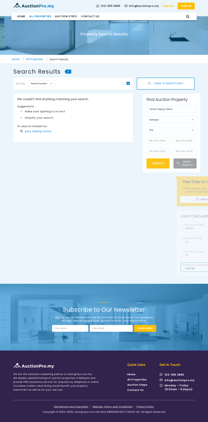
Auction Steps (66, 16)
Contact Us (90, 16)
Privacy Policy (145, 406)
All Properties (40, 16)
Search (164, 163)
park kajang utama (38, 131)
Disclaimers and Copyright (71, 406)
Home (21, 16)
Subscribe (145, 328)
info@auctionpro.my (177, 380)
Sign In (186, 6)
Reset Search (192, 163)
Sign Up (168, 6)
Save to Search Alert (169, 83)
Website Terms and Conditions (112, 406)
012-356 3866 (171, 375)
